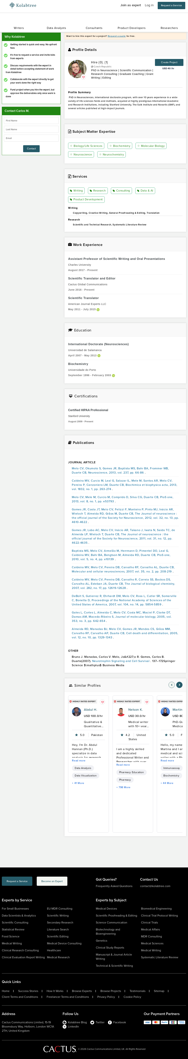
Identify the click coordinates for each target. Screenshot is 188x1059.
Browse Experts (82, 991)
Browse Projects (110, 991)
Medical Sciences (152, 943)
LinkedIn (71, 1026)
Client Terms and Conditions (20, 997)
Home (6, 991)
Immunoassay (171, 768)
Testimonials (137, 991)
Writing (76, 190)
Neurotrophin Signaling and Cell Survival (121, 661)
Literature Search (58, 929)
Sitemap (159, 991)
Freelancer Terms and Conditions (68, 997)
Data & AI (145, 190)
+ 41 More (78, 783)
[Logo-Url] (22, 5)
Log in (149, 5)
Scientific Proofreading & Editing (116, 915)
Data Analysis (83, 768)
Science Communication (111, 922)
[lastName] (31, 129)
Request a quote (117, 36)
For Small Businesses (15, 908)
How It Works (55, 991)
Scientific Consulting (15, 922)
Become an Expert (67, 882)
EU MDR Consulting (59, 908)
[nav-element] (172, 685)
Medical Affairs (150, 929)
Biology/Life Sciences (86, 146)
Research (98, 190)
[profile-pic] (76, 711)
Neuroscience (81, 154)
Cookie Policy (132, 997)
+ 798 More (123, 787)
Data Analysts (56, 28)
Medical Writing (12, 943)
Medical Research (58, 957)
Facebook (117, 1022)
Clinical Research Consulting (20, 950)
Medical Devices (106, 908)
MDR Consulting (151, 936)
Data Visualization (86, 776)
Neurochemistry (112, 154)
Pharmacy (125, 780)
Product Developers (131, 28)
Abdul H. (90, 709)
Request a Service (171, 5)
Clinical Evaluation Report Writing (23, 957)
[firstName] (31, 120)
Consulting (122, 190)
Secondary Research (60, 922)
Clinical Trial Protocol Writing (159, 915)
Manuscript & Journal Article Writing (114, 956)
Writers (19, 28)
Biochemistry (121, 146)
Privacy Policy (106, 997)
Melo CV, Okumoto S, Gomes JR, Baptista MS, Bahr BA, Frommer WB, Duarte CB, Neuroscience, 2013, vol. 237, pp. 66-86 (120, 470)
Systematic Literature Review (159, 957)
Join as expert (130, 5)
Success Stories (28, 991)
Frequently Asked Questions (114, 886)
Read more (79, 761)
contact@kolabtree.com (155, 886)
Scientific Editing (57, 936)
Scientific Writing (58, 915)
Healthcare (54, 950)
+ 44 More (167, 783)
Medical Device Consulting (64, 943)
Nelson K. (135, 709)
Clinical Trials (149, 922)
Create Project (169, 62)
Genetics (101, 941)
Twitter (97, 1022)
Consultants (94, 28)
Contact (31, 149)
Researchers (169, 28)
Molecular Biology (152, 146)
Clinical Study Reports (110, 947)
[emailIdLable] (31, 138)
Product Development (86, 199)
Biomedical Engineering (156, 908)
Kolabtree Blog (75, 1022)
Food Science (10, 936)
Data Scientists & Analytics (19, 915)
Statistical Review (13, 929)
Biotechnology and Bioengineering (108, 931)
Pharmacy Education (131, 772)
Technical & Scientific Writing (114, 966)
